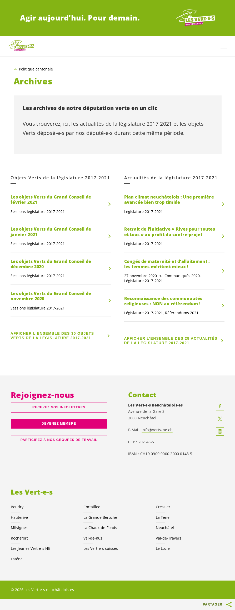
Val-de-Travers (168, 538)
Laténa (17, 558)
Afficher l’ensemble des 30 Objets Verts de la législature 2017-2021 (52, 335)
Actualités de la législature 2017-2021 (171, 178)
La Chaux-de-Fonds (100, 527)
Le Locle (163, 548)
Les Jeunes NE (30, 548)
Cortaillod (92, 506)
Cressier (163, 506)
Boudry (17, 506)
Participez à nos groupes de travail (59, 440)
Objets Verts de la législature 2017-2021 (60, 178)
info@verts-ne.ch (157, 429)
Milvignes (19, 527)
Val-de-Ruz (92, 538)
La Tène (162, 517)
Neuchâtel (165, 527)
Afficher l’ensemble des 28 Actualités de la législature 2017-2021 (171, 340)
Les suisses (100, 548)
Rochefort (19, 538)
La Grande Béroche (100, 517)
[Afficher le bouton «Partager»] (229, 604)
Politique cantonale (36, 69)
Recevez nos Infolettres (58, 407)
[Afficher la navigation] (224, 46)
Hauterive (19, 517)
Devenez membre (59, 423)
